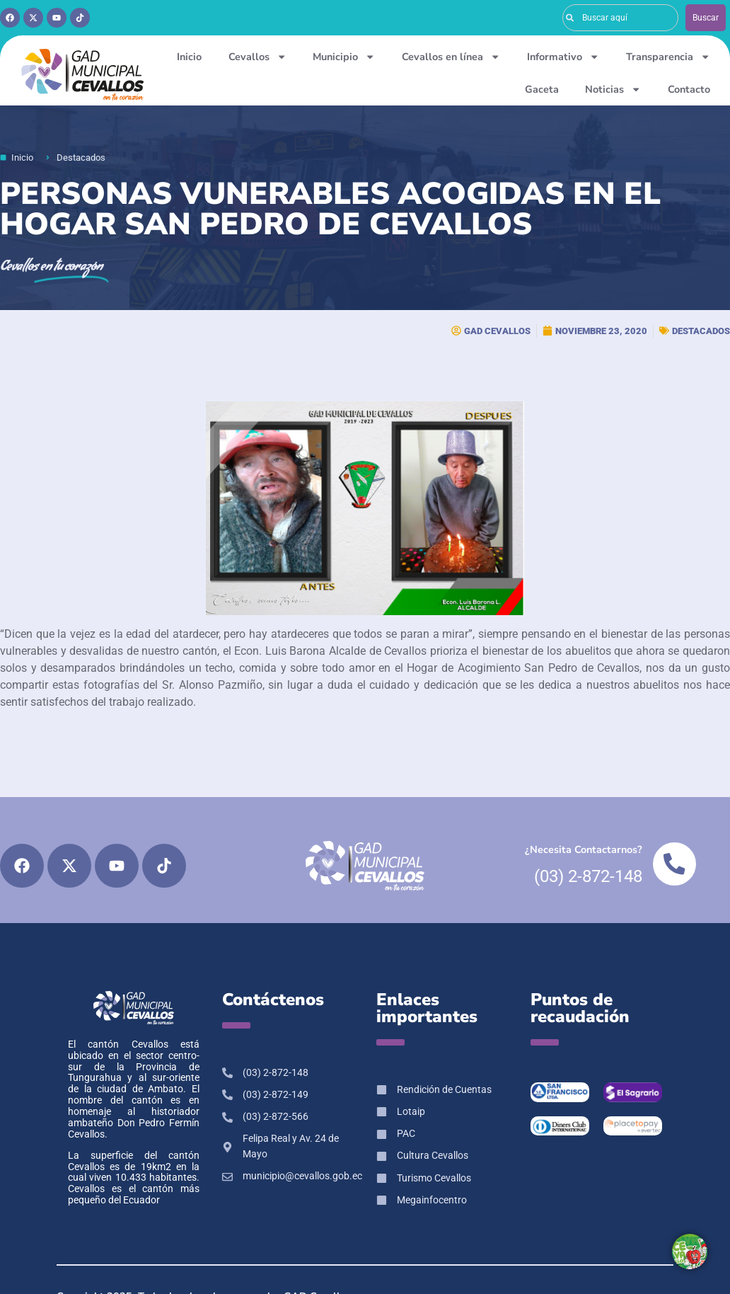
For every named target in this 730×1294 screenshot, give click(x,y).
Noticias (613, 89)
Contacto (689, 89)
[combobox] (620, 17)
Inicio (189, 57)
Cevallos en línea (451, 57)
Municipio (344, 57)
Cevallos (257, 57)
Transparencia (668, 57)
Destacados (701, 331)
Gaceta (542, 89)
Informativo (563, 57)
